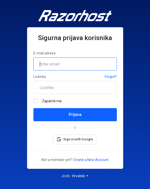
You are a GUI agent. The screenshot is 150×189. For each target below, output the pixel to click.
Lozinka (39, 77)
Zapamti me (47, 101)
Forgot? (111, 77)
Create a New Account (91, 160)
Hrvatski (80, 176)
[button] (74, 139)
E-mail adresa (44, 53)
